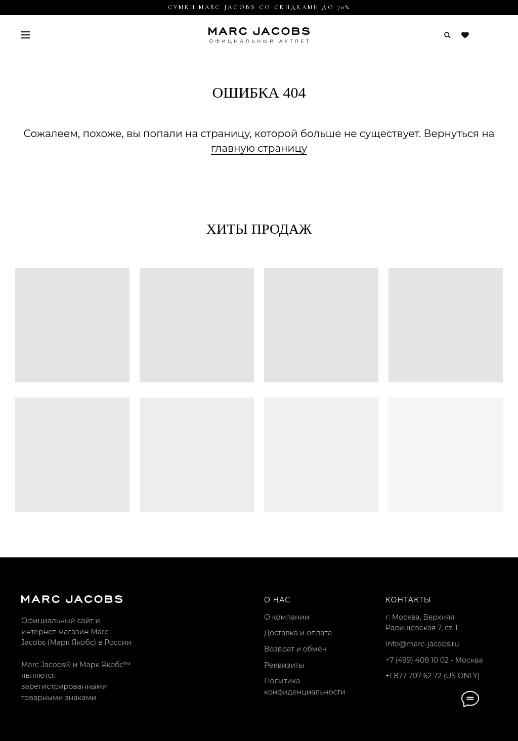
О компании (287, 617)
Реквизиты (284, 665)
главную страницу (259, 148)
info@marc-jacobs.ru (422, 643)
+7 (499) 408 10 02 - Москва (434, 660)
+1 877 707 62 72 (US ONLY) (432, 675)
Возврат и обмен (295, 648)
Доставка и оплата (298, 632)
